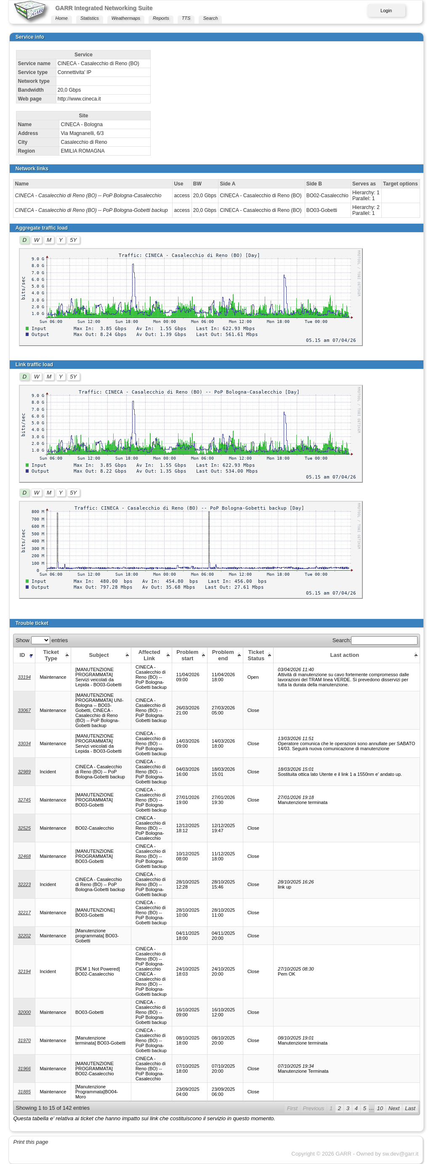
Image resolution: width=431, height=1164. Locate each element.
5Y (73, 240)
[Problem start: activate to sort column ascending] (190, 655)
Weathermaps (126, 18)
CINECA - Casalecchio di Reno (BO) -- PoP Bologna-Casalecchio (88, 195)
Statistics (89, 18)
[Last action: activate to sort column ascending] (347, 655)
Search (210, 18)
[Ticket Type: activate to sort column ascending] (53, 655)
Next (394, 1108)
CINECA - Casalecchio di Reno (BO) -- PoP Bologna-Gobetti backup (91, 210)
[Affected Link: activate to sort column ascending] (151, 655)
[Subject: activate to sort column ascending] (101, 655)
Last (410, 1108)
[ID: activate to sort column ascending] (24, 655)
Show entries (42, 640)
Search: (375, 640)
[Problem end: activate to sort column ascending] (225, 655)
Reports (161, 18)
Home (61, 18)
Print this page (30, 1142)
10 (380, 1108)
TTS (186, 18)
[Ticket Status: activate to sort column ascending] (258, 655)
